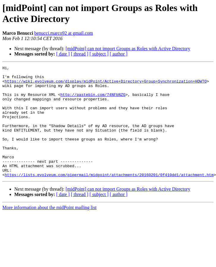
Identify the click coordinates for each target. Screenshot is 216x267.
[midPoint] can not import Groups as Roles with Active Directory (127, 48)
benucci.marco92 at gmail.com (63, 33)
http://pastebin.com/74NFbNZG (92, 100)
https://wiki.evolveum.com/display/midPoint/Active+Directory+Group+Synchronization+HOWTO (106, 84)
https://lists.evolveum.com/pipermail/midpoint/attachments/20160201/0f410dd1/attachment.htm (109, 197)
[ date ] (63, 53)
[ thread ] (79, 53)
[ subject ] (99, 53)
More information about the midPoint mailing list (49, 229)
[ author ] (119, 53)
